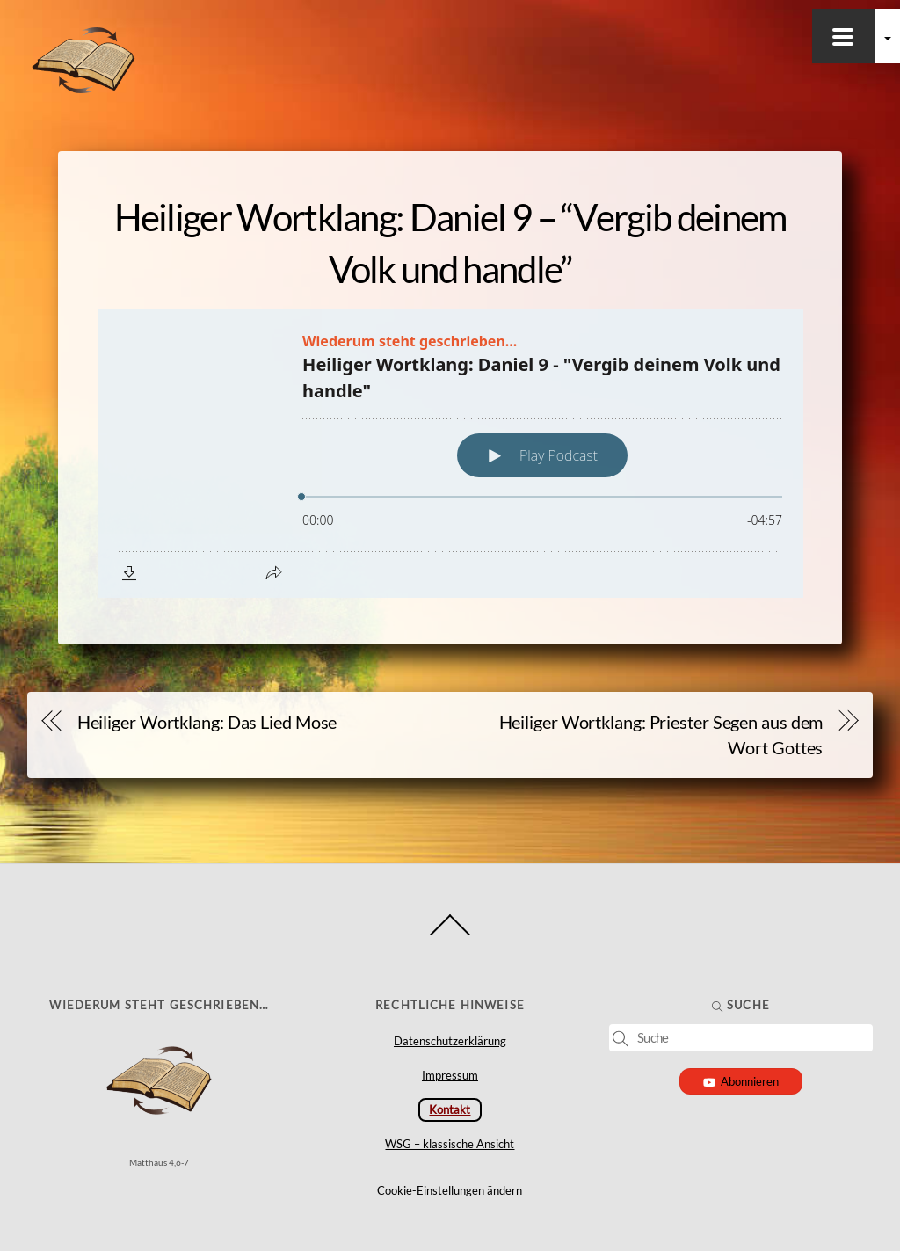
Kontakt (449, 1109)
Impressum (450, 1075)
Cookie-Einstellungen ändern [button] (449, 1190)
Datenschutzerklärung (450, 1041)
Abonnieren (741, 1081)
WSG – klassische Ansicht (449, 1144)
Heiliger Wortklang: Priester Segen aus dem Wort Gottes (661, 734)
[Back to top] (450, 935)
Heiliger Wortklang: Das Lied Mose (207, 721)
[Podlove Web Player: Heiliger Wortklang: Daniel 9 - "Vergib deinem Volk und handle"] (450, 453)
